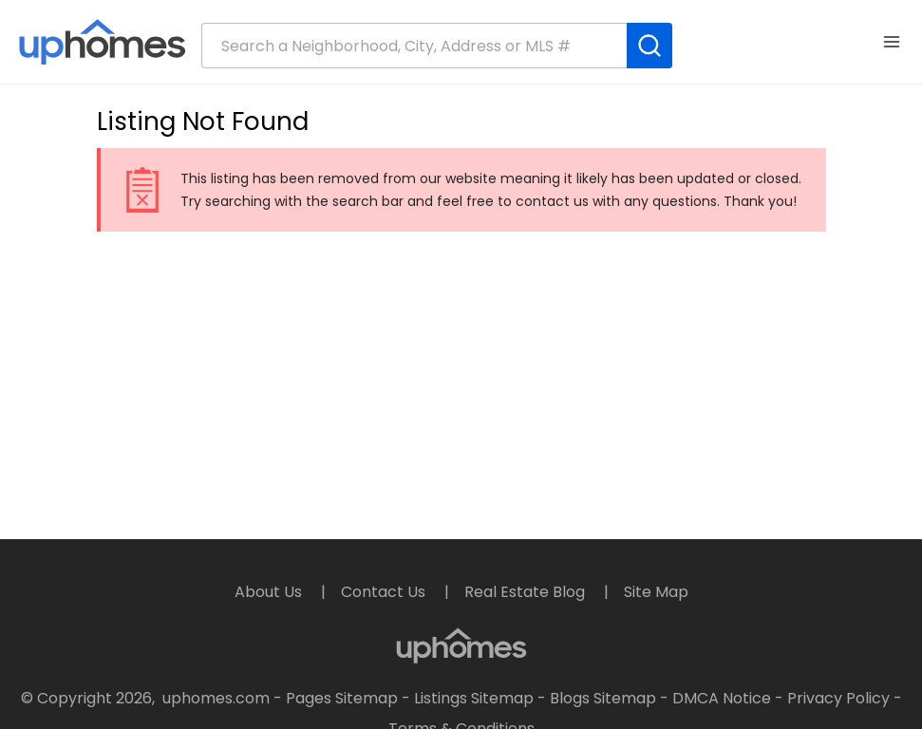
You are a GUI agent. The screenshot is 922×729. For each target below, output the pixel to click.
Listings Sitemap (474, 698)
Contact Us (385, 592)
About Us (270, 592)
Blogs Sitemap (603, 698)
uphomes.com (216, 698)
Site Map (656, 592)
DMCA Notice (721, 698)
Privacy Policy (838, 698)
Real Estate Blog (526, 592)
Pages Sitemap (342, 698)
